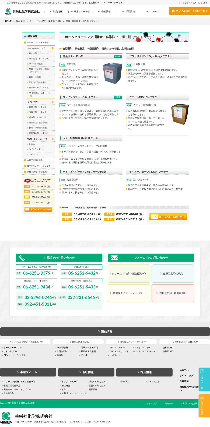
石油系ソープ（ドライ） (39, 87)
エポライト (115, 355)
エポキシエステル (142, 347)
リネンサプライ (11, 351)
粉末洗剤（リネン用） (38, 107)
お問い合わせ (202, 407)
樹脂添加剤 (168, 351)
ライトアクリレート (119, 351)
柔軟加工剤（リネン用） (39, 133)
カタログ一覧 (202, 381)
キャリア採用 (153, 381)
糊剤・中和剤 (35, 77)
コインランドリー (36, 149)
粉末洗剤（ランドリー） (39, 53)
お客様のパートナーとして (74, 393)
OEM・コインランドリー (15, 355)
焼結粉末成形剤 (88, 351)
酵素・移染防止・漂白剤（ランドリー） (39, 70)
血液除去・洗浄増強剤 (38, 123)
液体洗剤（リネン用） (38, 112)
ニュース (154, 11)
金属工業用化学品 (35, 160)
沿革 (64, 389)
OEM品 (32, 144)
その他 (84, 355)
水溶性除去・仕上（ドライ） (39, 94)
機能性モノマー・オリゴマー (39, 166)
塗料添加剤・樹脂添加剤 (37, 172)
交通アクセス (190, 3)
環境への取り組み (97, 381)
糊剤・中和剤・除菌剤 (38, 128)
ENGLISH (202, 3)
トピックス (34, 154)
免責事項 (184, 381)
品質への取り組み (97, 385)
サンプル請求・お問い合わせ (190, 11)
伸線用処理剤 (63, 347)
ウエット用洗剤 (36, 64)
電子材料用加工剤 (89, 347)
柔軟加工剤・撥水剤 (37, 82)
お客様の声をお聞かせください (195, 403)
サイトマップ (186, 375)
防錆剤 (60, 355)
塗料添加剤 (168, 347)
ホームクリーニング (13, 347)
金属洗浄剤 (62, 351)
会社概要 (66, 385)
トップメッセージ (70, 381)
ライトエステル (117, 347)
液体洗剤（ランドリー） (39, 59)
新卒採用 (124, 381)
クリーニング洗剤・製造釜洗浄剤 (19, 381)
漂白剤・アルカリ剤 (37, 117)
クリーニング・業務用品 (37, 42)
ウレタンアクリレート (144, 351)
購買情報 (93, 389)
